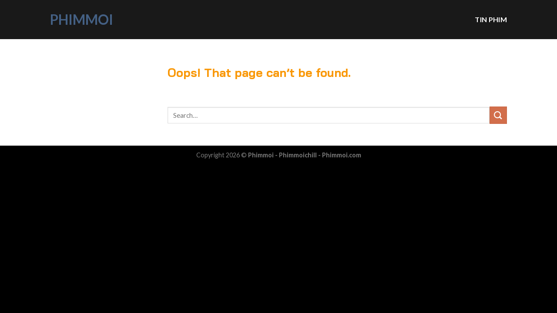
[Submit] (498, 115)
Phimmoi (81, 20)
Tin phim (491, 19)
